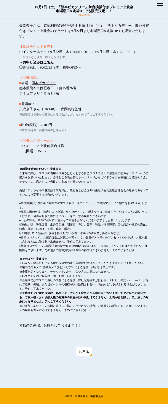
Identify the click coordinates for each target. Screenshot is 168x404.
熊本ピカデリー (44, 83)
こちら (48, 62)
